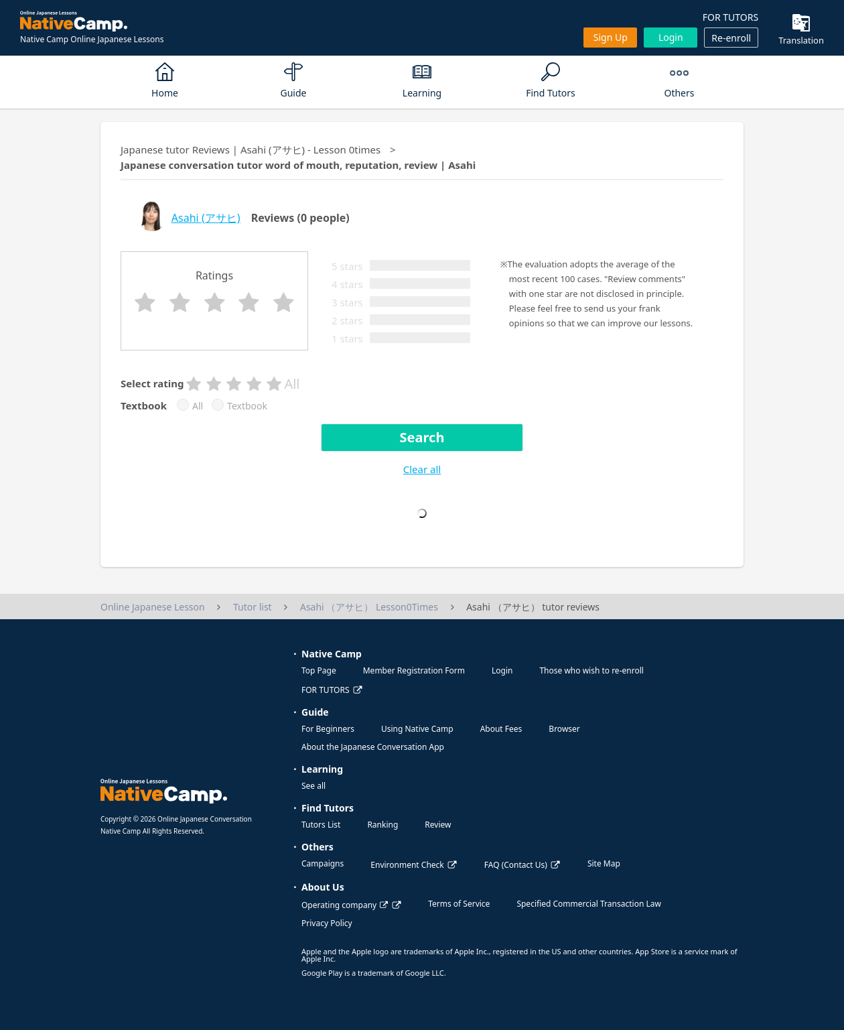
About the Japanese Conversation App (372, 747)
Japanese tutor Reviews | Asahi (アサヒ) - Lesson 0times (250, 149)
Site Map (603, 863)
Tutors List (320, 824)
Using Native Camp (417, 728)
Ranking (382, 824)
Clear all (422, 469)
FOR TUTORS (730, 17)
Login (670, 37)
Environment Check (406, 865)
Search (422, 437)
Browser (564, 728)
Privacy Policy (326, 923)
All (197, 406)
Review (438, 824)
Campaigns (322, 863)
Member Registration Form (414, 670)
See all (313, 785)
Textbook (247, 406)
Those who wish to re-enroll (591, 670)
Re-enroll (731, 37)
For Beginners (327, 728)
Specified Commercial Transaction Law (588, 903)
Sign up (610, 37)
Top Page (318, 670)
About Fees (501, 728)
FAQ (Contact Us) (515, 865)
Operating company (344, 905)
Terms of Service (459, 903)
